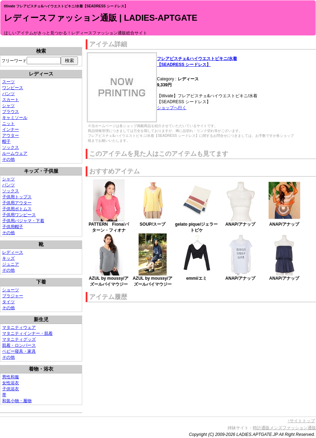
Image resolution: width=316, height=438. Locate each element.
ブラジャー (12, 295)
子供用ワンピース (19, 214)
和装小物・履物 (17, 400)
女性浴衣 (10, 382)
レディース (12, 252)
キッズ (8, 258)
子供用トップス (17, 196)
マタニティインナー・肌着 (27, 333)
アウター (10, 135)
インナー (10, 129)
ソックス (10, 147)
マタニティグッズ (19, 339)
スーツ (8, 81)
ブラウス (10, 111)
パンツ (8, 93)
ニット (8, 123)
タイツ (8, 301)
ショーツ (10, 289)
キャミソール (14, 117)
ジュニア (10, 264)
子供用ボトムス (17, 208)
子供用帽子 (12, 226)
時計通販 (261, 427)
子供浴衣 (10, 388)
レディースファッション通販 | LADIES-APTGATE (100, 17)
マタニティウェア (19, 327)
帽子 (6, 141)
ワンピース (12, 87)
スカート (10, 99)
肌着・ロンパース (19, 345)
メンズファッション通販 (293, 427)
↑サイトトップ (301, 420)
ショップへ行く (171, 107)
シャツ (8, 105)
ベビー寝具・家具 (19, 351)
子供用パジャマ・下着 (23, 220)
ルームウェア (14, 153)
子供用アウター (17, 202)
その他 (8, 159)
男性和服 (10, 376)
